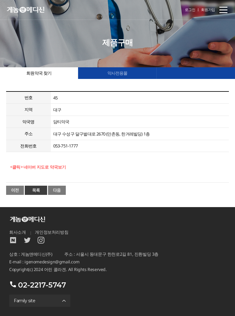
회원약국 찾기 (38, 73)
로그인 (190, 9)
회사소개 (17, 232)
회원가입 (208, 9)
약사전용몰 (117, 73)
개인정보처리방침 (51, 232)
